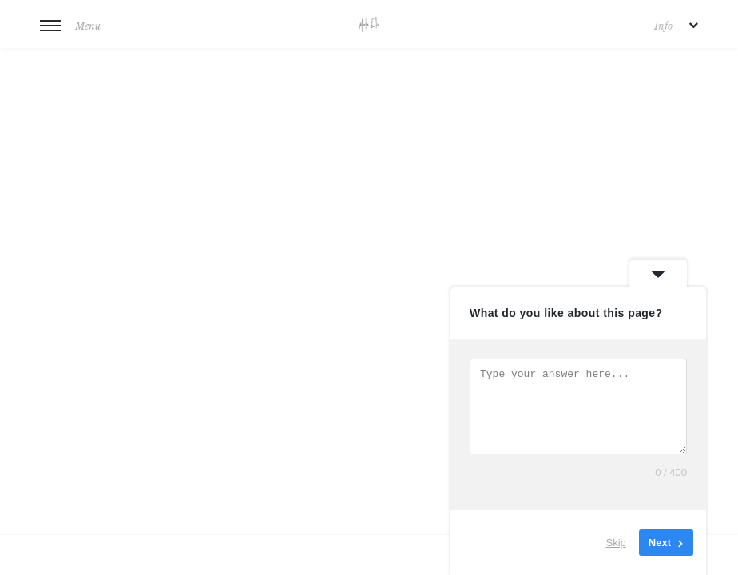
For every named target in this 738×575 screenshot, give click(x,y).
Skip (616, 543)
